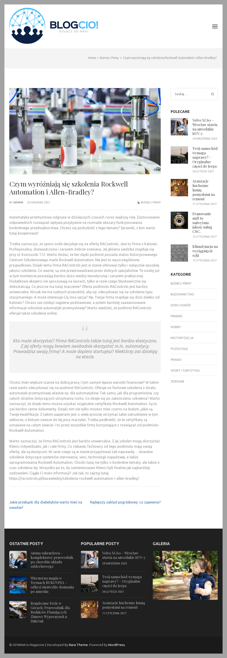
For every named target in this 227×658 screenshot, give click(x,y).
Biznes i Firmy (151, 202)
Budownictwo (182, 294)
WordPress (116, 645)
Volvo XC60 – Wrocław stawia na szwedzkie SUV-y (204, 127)
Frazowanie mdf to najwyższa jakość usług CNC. (202, 222)
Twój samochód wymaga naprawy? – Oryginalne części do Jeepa (205, 157)
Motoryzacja (182, 338)
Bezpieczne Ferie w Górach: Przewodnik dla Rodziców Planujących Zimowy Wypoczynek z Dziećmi (50, 612)
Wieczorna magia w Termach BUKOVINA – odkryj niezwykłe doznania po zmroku (52, 585)
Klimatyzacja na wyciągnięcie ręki (205, 251)
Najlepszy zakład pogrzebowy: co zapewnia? (125, 502)
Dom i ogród (181, 305)
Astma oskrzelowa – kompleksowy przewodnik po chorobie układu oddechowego (52, 560)
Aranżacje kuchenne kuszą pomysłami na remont (123, 605)
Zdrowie (177, 381)
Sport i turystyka (185, 370)
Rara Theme (78, 645)
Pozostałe (179, 349)
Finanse (176, 316)
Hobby (176, 327)
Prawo (176, 359)
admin (18, 202)
